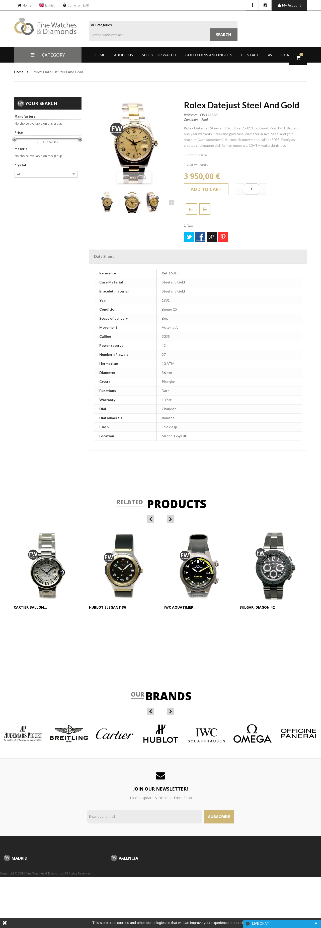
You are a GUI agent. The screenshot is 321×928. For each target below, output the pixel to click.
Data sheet (104, 256)
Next (171, 202)
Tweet (189, 237)
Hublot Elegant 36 (107, 607)
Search (223, 34)
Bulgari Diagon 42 (257, 607)
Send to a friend (191, 209)
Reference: (191, 115)
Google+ (212, 237)
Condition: (191, 119)
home (19, 72)
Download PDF (204, 209)
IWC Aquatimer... (180, 607)
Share (200, 237)
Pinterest (223, 237)
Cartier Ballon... (30, 607)
